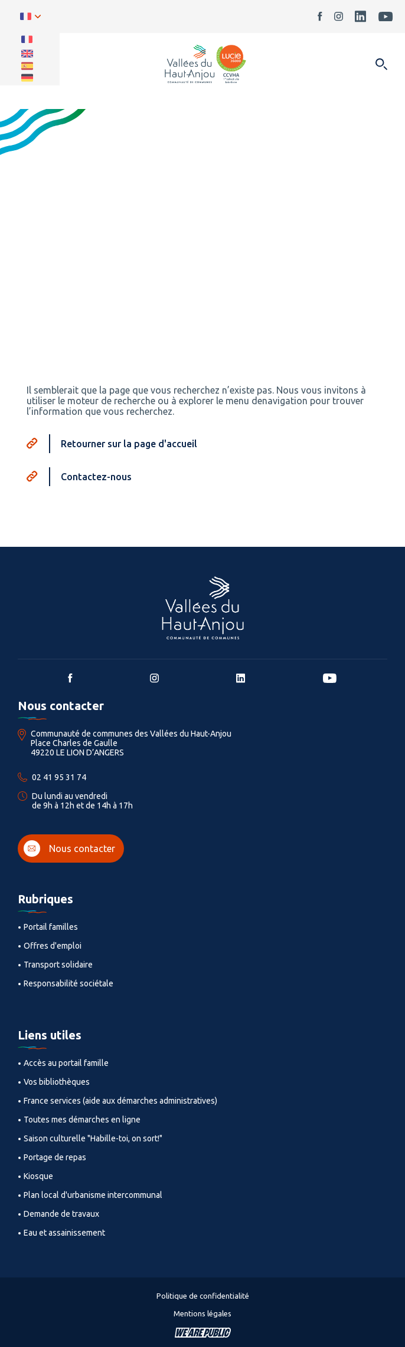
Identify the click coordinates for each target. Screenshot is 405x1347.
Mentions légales (202, 1313)
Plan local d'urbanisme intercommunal (93, 1195)
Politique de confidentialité (202, 1296)
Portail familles (51, 927)
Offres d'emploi (52, 945)
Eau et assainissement (64, 1232)
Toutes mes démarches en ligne (82, 1119)
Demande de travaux (61, 1214)
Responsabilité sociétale (68, 983)
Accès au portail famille (66, 1063)
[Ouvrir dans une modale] (381, 65)
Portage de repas (55, 1157)
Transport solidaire (58, 964)
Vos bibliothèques (57, 1082)
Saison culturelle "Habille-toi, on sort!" (93, 1138)
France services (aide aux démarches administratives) (120, 1100)
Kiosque (38, 1176)
